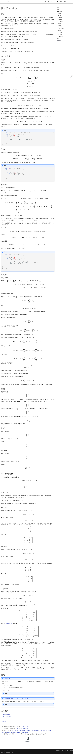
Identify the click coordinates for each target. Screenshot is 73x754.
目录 (58, 7)
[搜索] (46, 1)
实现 (5, 130)
